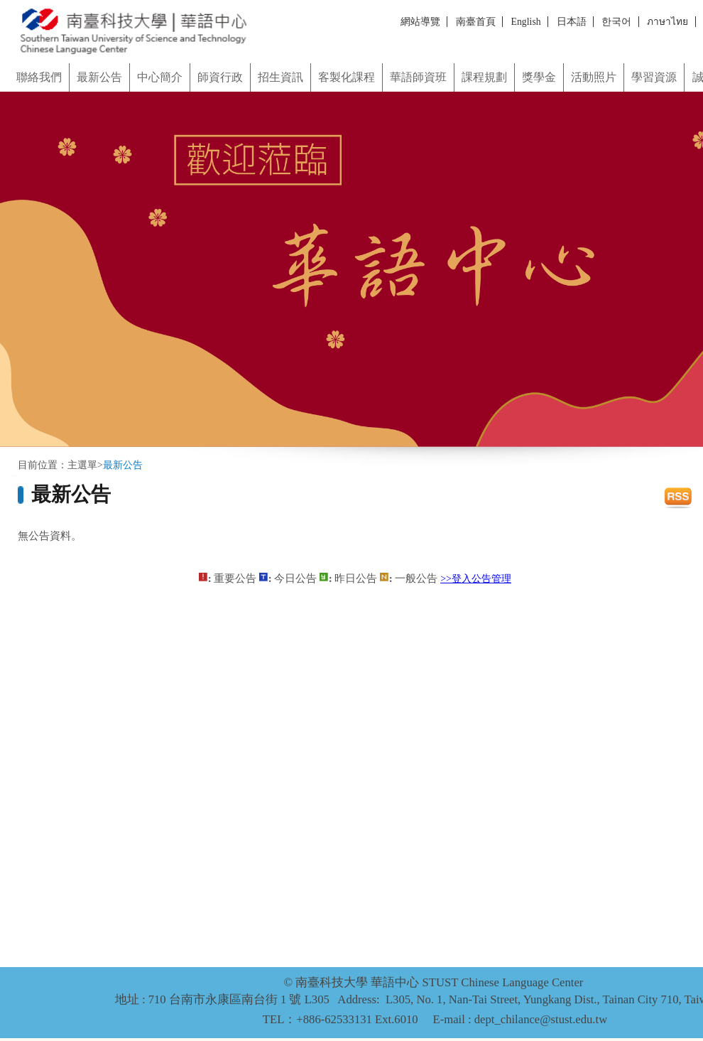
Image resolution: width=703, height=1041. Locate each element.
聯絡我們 (39, 77)
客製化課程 (346, 77)
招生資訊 (280, 77)
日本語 (572, 21)
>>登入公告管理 (475, 578)
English (526, 21)
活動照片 (593, 77)
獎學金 (539, 77)
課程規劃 (484, 77)
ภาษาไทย (667, 21)
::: (4, 58)
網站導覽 (420, 21)
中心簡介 (159, 77)
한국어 (616, 21)
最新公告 (99, 77)
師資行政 (220, 77)
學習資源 (654, 77)
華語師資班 (418, 77)
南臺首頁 (476, 21)
